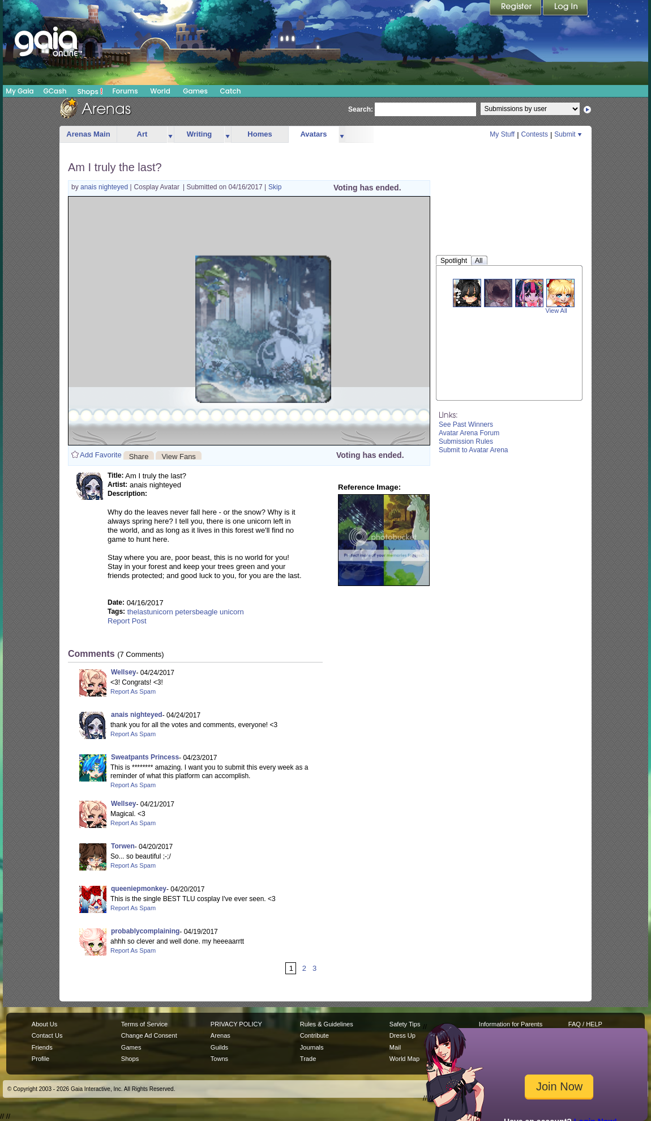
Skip (274, 187)
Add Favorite (101, 455)
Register (516, 8)
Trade (308, 1058)
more (170, 134)
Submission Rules (466, 441)
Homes (259, 134)
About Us (44, 1024)
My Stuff (502, 134)
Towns (219, 1058)
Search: (360, 109)
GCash (55, 91)
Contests (534, 134)
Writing (199, 134)
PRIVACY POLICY (236, 1024)
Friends (42, 1047)
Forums (125, 91)
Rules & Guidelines (326, 1024)
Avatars (313, 134)
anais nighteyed (105, 187)
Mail (395, 1047)
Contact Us (47, 1035)
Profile (40, 1058)
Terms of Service (144, 1024)
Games (195, 91)
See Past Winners (466, 424)
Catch (230, 91)
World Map (404, 1058)
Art (142, 134)
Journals (312, 1047)
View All (556, 310)
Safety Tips (405, 1024)
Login (565, 8)
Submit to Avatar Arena (473, 450)
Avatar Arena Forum (469, 433)
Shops (90, 91)
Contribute (314, 1035)
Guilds (219, 1047)
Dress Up (402, 1035)
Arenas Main (88, 134)
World (160, 91)
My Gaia (19, 91)
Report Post (127, 621)
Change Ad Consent (149, 1035)
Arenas (220, 1035)
